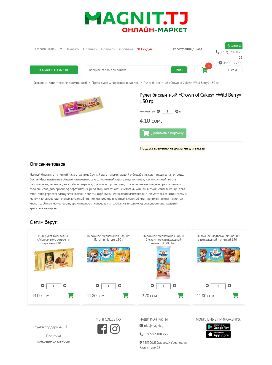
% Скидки (144, 49)
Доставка (126, 49)
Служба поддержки (47, 327)
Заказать (72, 49)
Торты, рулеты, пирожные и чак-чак (115, 83)
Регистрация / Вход (187, 48)
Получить (108, 49)
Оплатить (90, 49)
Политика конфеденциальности (53, 338)
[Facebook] (102, 328)
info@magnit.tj (153, 326)
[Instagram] (115, 328)
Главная (38, 83)
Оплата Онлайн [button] (47, 48)
